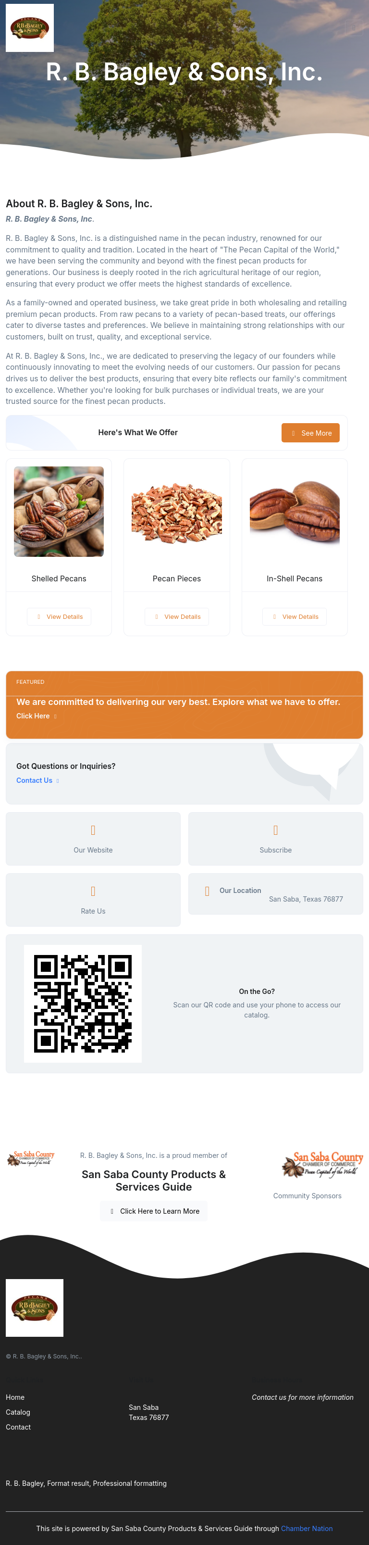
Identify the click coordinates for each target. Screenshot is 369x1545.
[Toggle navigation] (354, 28)
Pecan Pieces (177, 578)
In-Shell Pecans (294, 578)
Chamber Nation (307, 1528)
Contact (18, 1427)
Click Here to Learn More (154, 1211)
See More (310, 433)
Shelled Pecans (59, 578)
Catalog (18, 1412)
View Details (59, 616)
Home (15, 1397)
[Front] (32, 28)
